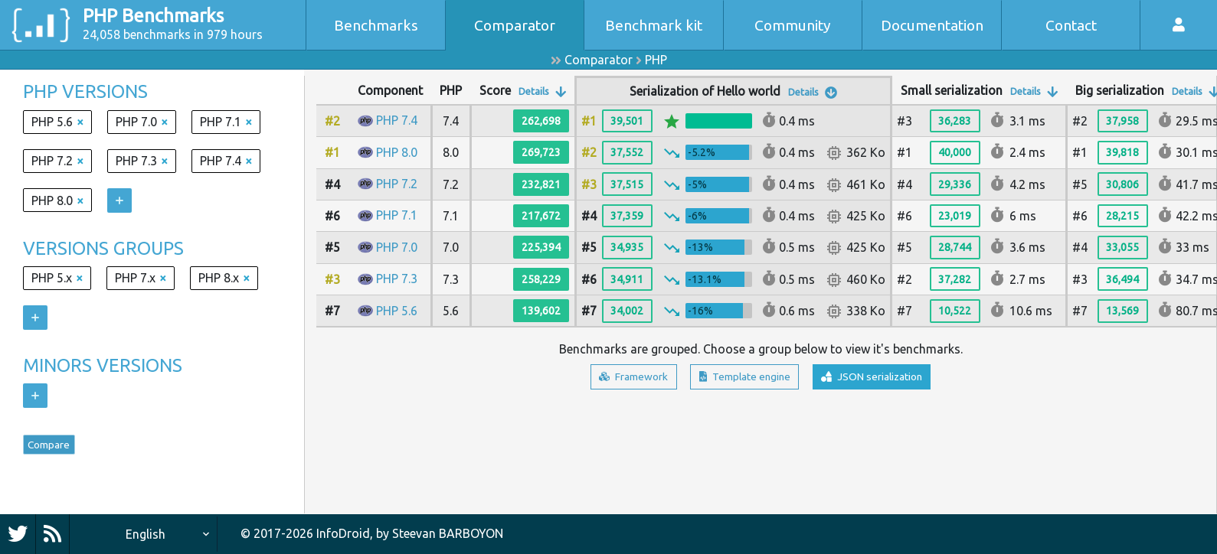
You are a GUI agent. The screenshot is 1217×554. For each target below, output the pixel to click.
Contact (1071, 25)
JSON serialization (889, 379)
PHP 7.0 (396, 247)
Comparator (514, 25)
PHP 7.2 (396, 184)
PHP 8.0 (396, 152)
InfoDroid (343, 533)
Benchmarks (376, 25)
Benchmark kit (653, 25)
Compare (58, 448)
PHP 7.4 (396, 120)
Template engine (741, 379)
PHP (656, 60)
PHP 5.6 (396, 311)
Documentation (932, 25)
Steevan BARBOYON (447, 533)
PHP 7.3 (396, 278)
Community (792, 25)
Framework (612, 379)
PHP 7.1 (396, 215)
